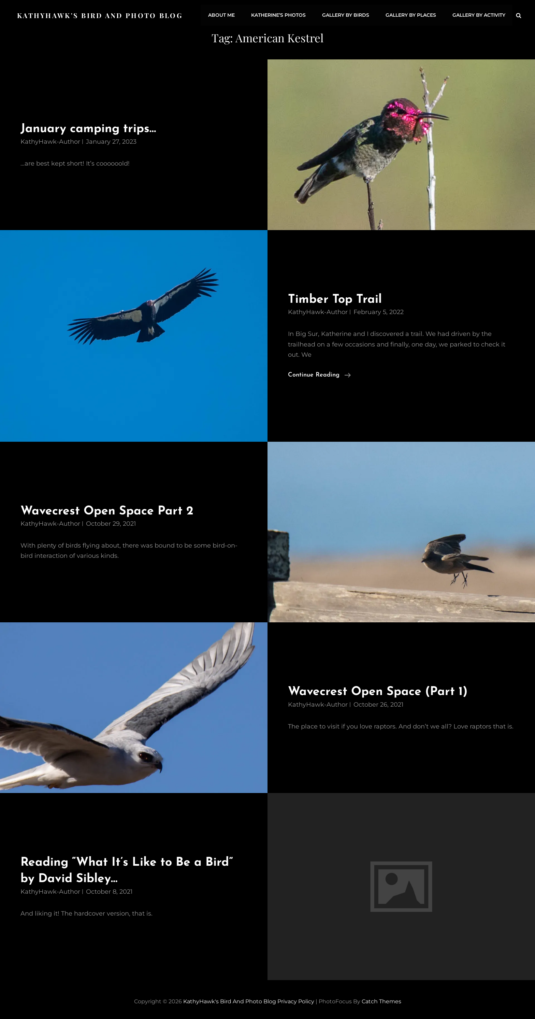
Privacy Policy (295, 999)
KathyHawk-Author (50, 140)
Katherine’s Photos (282, 15)
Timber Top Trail (337, 298)
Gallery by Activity (479, 15)
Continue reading (319, 373)
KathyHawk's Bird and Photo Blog (100, 14)
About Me (226, 15)
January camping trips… (91, 127)
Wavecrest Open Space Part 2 (111, 509)
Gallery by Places (412, 15)
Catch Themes (381, 999)
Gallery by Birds (348, 15)
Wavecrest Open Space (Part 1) (382, 690)
